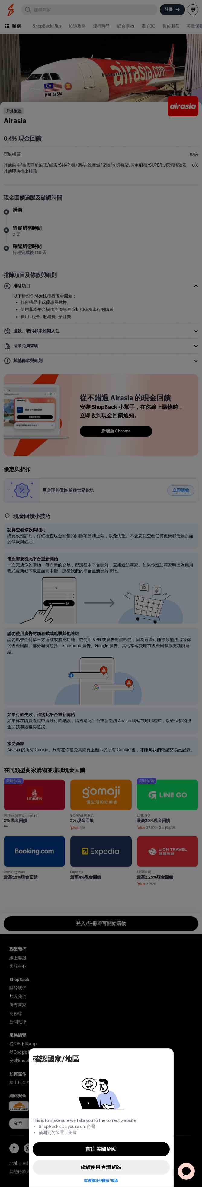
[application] (186, 1171)
